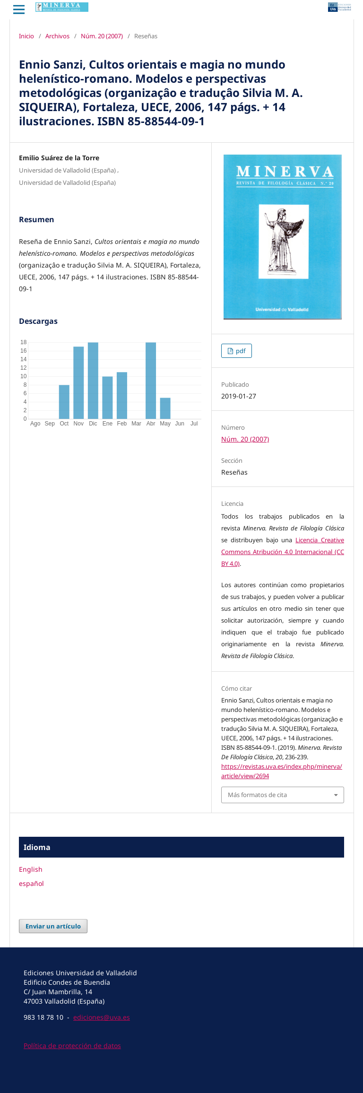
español (31, 883)
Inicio (26, 36)
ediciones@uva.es (101, 1017)
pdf (239, 351)
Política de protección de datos (72, 1045)
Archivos (57, 36)
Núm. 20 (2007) (102, 36)
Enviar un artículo (53, 926)
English (31, 869)
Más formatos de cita (257, 794)
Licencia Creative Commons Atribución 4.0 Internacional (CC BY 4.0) (282, 552)
